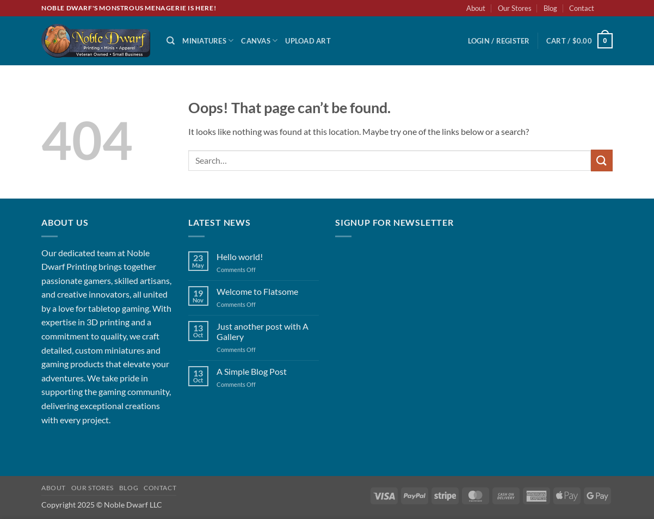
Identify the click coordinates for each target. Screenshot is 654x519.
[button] (499, 41)
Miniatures (207, 40)
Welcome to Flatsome (257, 291)
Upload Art (308, 40)
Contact (581, 8)
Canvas (259, 40)
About (475, 8)
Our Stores (515, 8)
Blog (550, 8)
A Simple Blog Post (252, 371)
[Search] (170, 40)
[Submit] (602, 160)
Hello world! (240, 256)
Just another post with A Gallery (263, 331)
